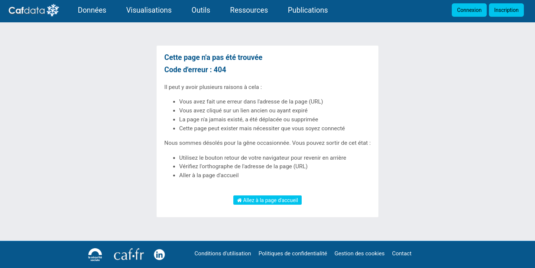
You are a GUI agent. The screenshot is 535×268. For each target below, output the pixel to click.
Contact (401, 253)
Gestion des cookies (359, 253)
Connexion (469, 10)
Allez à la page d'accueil (267, 200)
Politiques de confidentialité (293, 253)
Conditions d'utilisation (223, 253)
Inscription (506, 10)
